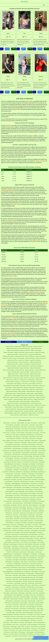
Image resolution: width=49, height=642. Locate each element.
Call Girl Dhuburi (41, 501)
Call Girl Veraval (7, 632)
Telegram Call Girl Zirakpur (35, 375)
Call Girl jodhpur (20, 530)
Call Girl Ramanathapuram (25, 596)
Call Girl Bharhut (25, 475)
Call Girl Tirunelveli (41, 624)
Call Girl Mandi (9, 559)
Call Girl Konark (28, 546)
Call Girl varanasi (19, 630)
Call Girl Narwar (8, 575)
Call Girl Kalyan (7, 534)
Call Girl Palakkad (31, 579)
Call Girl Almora (40, 436)
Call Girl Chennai (9, 379)
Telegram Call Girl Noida (7, 358)
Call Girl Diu (19, 505)
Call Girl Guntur (15, 514)
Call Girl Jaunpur (15, 528)
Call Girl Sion (43, 614)
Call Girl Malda (15, 557)
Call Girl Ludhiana (25, 430)
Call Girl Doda (25, 505)
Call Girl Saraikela (30, 604)
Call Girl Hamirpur (9, 518)
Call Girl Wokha (37, 634)
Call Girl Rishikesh (24, 436)
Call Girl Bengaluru (42, 471)
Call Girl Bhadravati (31, 473)
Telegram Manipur (30, 393)
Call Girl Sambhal (31, 602)
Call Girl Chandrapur (35, 487)
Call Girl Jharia (42, 528)
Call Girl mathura (23, 561)
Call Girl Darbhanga (24, 495)
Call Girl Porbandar (39, 587)
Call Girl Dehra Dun (26, 497)
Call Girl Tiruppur (13, 626)
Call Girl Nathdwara (23, 575)
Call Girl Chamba (39, 485)
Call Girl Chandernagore (7, 487)
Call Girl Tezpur (6, 622)
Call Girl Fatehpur (30, 509)
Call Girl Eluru (29, 507)
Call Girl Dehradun (39, 434)
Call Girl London (6, 432)
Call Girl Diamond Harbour (18, 503)
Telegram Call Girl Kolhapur (10, 366)
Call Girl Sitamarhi (20, 616)
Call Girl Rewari (27, 598)
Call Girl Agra (27, 422)
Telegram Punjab (32, 395)
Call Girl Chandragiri (26, 487)
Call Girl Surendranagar (24, 620)
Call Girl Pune (39, 383)
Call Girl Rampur (34, 596)
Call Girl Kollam (21, 546)
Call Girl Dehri (33, 497)
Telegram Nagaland (16, 395)
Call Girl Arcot (19, 462)
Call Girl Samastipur (15, 602)
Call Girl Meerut (17, 442)
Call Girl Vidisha (14, 632)
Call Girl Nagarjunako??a (18, 571)
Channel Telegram (8, 407)
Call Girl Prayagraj (16, 589)
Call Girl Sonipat (23, 618)
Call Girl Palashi (9, 581)
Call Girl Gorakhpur (24, 424)
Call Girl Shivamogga (10, 612)
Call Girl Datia (40, 495)
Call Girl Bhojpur (29, 477)
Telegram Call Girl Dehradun (13, 375)
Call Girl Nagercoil (34, 571)
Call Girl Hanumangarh (24, 518)
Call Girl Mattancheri (32, 561)
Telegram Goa (32, 389)
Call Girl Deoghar (40, 497)
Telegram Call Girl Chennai (27, 346)
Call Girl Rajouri (16, 596)
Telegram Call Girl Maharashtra (24, 348)
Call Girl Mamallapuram (32, 557)
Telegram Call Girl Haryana (23, 360)
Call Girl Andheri (39, 379)
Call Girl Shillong (33, 610)
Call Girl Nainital (8, 436)
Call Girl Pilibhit (23, 587)
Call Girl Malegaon (22, 557)
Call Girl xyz (43, 634)
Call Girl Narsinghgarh (39, 573)
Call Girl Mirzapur (25, 563)
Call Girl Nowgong (39, 577)
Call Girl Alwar (32, 458)
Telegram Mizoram (8, 395)
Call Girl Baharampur (8, 464)
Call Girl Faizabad (15, 509)
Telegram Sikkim (6, 397)
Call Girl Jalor (9, 526)
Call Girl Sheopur (25, 610)
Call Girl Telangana (17, 383)
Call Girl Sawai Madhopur (31, 606)
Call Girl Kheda (6, 544)
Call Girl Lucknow (39, 424)
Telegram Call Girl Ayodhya (35, 368)
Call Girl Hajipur (17, 516)
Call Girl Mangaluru (39, 559)
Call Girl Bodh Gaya (24, 481)
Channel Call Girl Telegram (18, 407)
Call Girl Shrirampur (38, 612)
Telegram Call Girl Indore (36, 364)
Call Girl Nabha (25, 569)
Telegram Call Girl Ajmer (30, 356)
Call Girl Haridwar (32, 436)
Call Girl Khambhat (8, 542)
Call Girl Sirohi (7, 616)
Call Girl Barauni (40, 467)
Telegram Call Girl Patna (8, 377)
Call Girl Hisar (30, 520)
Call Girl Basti (5, 471)
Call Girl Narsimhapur (29, 573)
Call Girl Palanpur (39, 579)
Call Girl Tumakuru (34, 626)
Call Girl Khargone (40, 542)
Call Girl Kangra (8, 536)
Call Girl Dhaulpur (25, 501)
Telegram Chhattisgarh (16, 389)
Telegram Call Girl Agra (19, 370)
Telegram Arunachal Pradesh (29, 387)
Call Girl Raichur (21, 593)
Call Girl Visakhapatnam (10, 430)
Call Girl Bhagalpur (39, 473)
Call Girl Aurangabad (25, 446)
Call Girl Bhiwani (22, 477)
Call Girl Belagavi (34, 471)
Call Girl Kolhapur (34, 440)
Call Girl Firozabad (41, 422)
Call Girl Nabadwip (17, 569)
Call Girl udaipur (42, 626)
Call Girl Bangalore (39, 426)
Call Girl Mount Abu (16, 446)
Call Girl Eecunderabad (32, 442)
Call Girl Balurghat (26, 465)
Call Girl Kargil (21, 538)
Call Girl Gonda (23, 512)
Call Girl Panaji (31, 581)
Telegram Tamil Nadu (14, 397)
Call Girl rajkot (33, 595)
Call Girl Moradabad (10, 565)
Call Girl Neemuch (8, 577)
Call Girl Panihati (10, 583)
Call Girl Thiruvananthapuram (39, 622)
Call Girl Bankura (41, 465)
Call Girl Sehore (40, 606)
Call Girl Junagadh (34, 530)
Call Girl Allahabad (9, 424)
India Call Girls (24, 1)
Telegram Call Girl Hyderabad (35, 354)
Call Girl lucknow (15, 552)
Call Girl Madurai (41, 553)
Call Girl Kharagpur (32, 542)
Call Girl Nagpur (32, 381)
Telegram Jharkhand (22, 391)
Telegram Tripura (31, 397)
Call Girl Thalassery (14, 622)
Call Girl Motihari (31, 565)
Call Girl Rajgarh (26, 595)
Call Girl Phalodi (42, 585)
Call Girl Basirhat (39, 469)
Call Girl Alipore (17, 458)
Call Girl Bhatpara (32, 475)
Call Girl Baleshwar (40, 464)
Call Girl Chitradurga (30, 491)
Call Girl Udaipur (28, 432)
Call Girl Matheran (16, 561)
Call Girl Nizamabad (25, 577)
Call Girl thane (21, 622)
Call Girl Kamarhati (15, 534)
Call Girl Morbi (17, 565)
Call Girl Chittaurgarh (39, 491)
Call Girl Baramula (17, 467)
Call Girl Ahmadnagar (28, 456)
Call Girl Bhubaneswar (16, 448)
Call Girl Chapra (42, 487)
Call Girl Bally (19, 465)
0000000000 (8, 341)
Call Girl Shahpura (39, 608)
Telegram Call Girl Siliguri (18, 377)
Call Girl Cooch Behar (23, 493)
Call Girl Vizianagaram (13, 634)
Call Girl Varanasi (40, 446)
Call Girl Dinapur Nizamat (37, 503)
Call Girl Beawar (18, 471)
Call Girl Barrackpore (24, 469)
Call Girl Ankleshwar (33, 448)
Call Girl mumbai (39, 565)
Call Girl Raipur (18, 438)
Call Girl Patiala (21, 585)
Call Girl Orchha (15, 579)
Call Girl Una (5, 630)
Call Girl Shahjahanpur (31, 608)
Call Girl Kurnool (8, 550)
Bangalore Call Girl (9, 346)
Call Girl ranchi (42, 596)
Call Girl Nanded (21, 573)
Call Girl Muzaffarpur (41, 567)
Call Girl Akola (42, 456)
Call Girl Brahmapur (39, 481)
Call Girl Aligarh (17, 424)
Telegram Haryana (39, 389)
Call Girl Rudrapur (9, 600)
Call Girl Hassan (8, 520)
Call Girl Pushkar (39, 591)
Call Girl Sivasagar (40, 616)
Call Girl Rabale (6, 593)
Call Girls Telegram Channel (35, 403)
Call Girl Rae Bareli (14, 593)
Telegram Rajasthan (40, 395)
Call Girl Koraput (35, 546)
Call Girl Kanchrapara (33, 534)
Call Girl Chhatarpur (29, 489)
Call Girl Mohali (35, 385)
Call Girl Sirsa (13, 616)
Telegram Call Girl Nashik (8, 352)
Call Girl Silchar (23, 614)
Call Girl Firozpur (8, 510)
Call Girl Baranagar (25, 467)
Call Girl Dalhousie (9, 495)
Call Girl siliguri (30, 614)
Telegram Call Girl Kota (29, 352)
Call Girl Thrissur (15, 624)
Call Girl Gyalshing (9, 516)
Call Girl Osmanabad (23, 579)
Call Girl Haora (33, 518)
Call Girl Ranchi (14, 440)
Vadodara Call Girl (17, 346)
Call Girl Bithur (16, 481)
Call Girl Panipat (17, 583)
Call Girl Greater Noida (30, 512)
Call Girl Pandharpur (38, 581)
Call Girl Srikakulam (31, 618)
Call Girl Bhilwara (8, 477)
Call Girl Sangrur (15, 604)
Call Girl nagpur (42, 571)
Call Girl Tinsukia (23, 624)
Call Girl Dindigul (6, 505)
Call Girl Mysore (24, 442)
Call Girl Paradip (31, 583)
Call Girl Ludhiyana (31, 552)
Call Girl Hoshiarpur (10, 522)
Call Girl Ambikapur (9, 460)
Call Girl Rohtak (42, 598)
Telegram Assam (39, 387)
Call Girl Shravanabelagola (28, 612)
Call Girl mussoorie (22, 567)
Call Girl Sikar (16, 614)
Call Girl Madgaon (17, 553)
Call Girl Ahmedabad (10, 381)
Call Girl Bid (13, 479)
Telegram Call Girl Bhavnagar (13, 371)
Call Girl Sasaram (8, 606)
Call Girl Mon (38, 563)
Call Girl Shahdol (22, 608)
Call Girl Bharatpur (17, 475)
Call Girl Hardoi (39, 518)
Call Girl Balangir (32, 464)
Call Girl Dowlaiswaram (33, 505)
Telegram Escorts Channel (40, 405)
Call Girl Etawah (8, 509)
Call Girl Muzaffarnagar (31, 567)
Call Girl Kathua (16, 540)
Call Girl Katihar (23, 540)
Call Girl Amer (17, 460)
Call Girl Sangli (9, 604)
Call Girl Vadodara (32, 383)
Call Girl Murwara (14, 567)
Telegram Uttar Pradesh (40, 397)
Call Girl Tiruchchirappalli (32, 624)
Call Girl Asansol (26, 462)
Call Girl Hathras (15, 520)
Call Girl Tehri (39, 620)
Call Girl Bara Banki (9, 467)
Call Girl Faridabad (20, 422)
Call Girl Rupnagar (17, 600)
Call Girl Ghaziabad (16, 426)
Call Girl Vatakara (34, 630)
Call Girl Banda (34, 465)
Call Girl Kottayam (7, 548)
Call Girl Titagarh (20, 626)
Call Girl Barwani (32, 469)
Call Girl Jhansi (32, 424)
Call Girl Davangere (17, 497)
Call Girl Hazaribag (23, 520)
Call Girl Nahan (7, 573)
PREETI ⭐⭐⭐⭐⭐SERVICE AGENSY (41, 636)
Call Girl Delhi (22, 385)
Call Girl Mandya (30, 559)
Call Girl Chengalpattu (11, 489)
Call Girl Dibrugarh (27, 503)
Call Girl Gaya (41, 510)
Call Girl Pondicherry (30, 434)
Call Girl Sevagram (15, 608)
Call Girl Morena (24, 565)
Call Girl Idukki (24, 522)
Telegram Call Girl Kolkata (19, 352)
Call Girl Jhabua (22, 528)
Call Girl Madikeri (33, 553)
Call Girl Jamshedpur (7, 528)
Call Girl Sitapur (27, 616)
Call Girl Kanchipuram (23, 534)
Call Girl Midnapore (17, 563)
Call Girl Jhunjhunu (7, 530)
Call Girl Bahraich (17, 464)
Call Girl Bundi (41, 483)
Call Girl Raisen (42, 593)
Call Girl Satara (16, 606)
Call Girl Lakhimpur (32, 550)
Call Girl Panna (24, 583)
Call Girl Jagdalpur (20, 524)
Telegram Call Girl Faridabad (13, 368)
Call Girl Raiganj (28, 593)
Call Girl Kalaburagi (24, 532)
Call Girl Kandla (41, 534)
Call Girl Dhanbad (31, 499)
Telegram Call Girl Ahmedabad (13, 350)
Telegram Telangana (23, 397)
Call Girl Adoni (20, 456)
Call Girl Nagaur (27, 571)
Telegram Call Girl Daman (35, 371)
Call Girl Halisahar (39, 516)
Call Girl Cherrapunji (20, 489)
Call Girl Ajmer (29, 385)
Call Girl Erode (35, 507)
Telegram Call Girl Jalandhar (35, 360)
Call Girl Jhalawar (29, 528)
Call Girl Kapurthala (7, 538)
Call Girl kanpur (40, 536)
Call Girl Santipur (23, 604)
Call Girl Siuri (33, 616)
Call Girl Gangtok (34, 510)
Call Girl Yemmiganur (23, 636)
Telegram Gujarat (25, 389)
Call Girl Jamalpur (23, 526)
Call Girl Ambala (25, 448)
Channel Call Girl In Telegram (30, 407)
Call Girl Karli (36, 538)
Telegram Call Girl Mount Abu (35, 362)
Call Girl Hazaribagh (9, 442)
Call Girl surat (16, 620)
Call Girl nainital (14, 573)
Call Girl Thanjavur (28, 622)
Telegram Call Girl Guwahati (8, 356)
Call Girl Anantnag (7, 462)
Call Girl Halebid (31, 516)
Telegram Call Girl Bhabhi (25, 401)
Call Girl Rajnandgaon (8, 596)
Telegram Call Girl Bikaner (24, 362)
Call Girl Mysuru (9, 569)
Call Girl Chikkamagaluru (20, 491)
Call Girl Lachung (24, 550)
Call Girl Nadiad (31, 569)
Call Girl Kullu (32, 548)
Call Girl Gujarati (8, 387)
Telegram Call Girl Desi (35, 401)
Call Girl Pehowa (34, 585)
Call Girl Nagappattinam (8, 571)
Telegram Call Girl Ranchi (25, 350)
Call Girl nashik (15, 575)
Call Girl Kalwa (40, 532)
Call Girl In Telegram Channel (9, 405)
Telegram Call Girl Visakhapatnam (36, 366)
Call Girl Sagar (24, 600)
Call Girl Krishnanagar (24, 548)
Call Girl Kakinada (15, 532)
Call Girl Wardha (30, 634)
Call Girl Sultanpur (7, 448)
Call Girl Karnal (43, 538)
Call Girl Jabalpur (42, 440)
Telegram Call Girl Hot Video (12, 403)
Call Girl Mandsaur (23, 559)
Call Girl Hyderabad (7, 385)
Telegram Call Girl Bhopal (40, 377)
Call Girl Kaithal (9, 532)
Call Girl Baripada (8, 469)
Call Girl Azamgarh (34, 462)
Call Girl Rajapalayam (18, 595)
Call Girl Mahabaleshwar (8, 555)
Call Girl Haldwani (24, 516)
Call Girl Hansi (16, 518)
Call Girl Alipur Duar (24, 458)
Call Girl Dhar (38, 499)
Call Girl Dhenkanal (33, 501)
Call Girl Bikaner (27, 450)
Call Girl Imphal (30, 522)
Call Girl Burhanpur (17, 485)
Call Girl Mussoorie (16, 436)
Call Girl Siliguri (27, 440)
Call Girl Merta (10, 563)
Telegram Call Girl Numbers (38, 399)
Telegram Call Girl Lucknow (13, 373)
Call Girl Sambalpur (23, 602)
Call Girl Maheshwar (42, 555)
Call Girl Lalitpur (40, 550)
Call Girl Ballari (7, 465)
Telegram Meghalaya (39, 393)
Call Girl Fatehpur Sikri (39, 509)
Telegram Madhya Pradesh (10, 393)
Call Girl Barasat (33, 467)
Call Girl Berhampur (9, 473)
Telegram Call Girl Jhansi (30, 370)
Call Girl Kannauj (15, 536)
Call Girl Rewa (20, 598)
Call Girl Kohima (36, 544)
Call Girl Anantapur (39, 460)
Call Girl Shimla (25, 438)
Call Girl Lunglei (38, 552)
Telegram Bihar (8, 389)
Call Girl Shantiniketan (17, 610)
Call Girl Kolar (42, 544)
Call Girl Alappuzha (9, 458)
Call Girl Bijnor (34, 479)
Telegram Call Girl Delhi (19, 356)
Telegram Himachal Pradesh (11, 391)
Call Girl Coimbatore (20, 432)
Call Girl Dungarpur (8, 507)
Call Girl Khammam (16, 542)
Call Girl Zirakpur (33, 446)
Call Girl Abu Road (8, 446)
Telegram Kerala (39, 391)
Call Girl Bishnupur (9, 481)
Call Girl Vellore (42, 630)
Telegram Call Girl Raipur (24, 368)
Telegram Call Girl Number (14, 401)
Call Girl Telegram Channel (24, 403)
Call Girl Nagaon (38, 569)
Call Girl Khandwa (24, 542)
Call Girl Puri (13, 591)
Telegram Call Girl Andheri (36, 348)
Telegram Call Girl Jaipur (30, 358)
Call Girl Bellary (20, 450)
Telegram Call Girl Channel (28, 405)
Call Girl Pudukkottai (33, 589)
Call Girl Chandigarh (33, 428)
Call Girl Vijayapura (21, 632)
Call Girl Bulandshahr (25, 483)
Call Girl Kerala (25, 383)
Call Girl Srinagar (38, 618)
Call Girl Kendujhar (30, 540)
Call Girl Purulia (27, 591)
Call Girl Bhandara (9, 475)
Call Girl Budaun (7, 483)
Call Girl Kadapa (42, 530)
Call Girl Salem (7, 602)
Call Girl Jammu (39, 438)
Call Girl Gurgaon (23, 426)
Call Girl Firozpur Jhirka (16, 510)
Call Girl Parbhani (38, 583)
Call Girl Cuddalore (32, 493)
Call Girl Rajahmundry (8, 595)
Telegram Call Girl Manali (41, 358)
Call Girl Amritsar (32, 430)
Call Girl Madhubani (26, 553)
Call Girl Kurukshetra (16, 550)
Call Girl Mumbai (22, 379)
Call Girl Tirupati (6, 626)
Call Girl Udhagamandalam (16, 628)
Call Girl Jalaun (35, 524)
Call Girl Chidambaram (9, 491)
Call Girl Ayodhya (13, 450)
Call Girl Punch (41, 589)
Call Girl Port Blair (8, 589)
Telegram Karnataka (31, 391)
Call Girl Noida (42, 385)
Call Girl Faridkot (22, 509)
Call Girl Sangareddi (40, 602)
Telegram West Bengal (18, 399)
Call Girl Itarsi (13, 524)
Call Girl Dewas (17, 499)
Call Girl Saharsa (39, 600)
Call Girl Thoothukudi (7, 624)
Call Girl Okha (8, 579)
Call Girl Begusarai (26, 471)
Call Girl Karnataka (25, 381)
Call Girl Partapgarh (7, 585)
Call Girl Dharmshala (17, 501)
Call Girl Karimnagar (29, 538)
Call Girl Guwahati (15, 385)
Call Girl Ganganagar (26, 510)
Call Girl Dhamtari (24, 499)
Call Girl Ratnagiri (13, 598)
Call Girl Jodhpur (36, 432)
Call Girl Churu (16, 493)
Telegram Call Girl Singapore (24, 364)
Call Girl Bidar (19, 479)
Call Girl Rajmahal (40, 595)
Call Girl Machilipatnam (8, 553)
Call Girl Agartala (40, 448)
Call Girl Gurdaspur (23, 514)
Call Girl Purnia (20, 591)
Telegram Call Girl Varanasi (35, 373)
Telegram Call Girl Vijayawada (23, 366)
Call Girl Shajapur (8, 610)
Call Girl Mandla (15, 559)
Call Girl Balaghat (24, 464)
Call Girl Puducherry (24, 589)
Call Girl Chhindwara (38, 489)
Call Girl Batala (12, 471)
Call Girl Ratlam (6, 598)
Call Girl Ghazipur (8, 512)
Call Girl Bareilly (34, 422)
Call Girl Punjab (24, 444)
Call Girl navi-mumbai (31, 575)
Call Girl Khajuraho (39, 540)
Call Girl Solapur (39, 444)
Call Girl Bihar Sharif (27, 479)
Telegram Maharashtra (21, 393)
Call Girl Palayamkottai (17, 581)
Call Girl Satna (22, 606)
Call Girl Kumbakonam (40, 548)
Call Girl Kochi (42, 432)
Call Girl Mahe (26, 555)
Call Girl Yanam (8, 636)
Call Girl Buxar (24, 485)
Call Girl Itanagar (6, 524)
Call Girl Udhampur (26, 628)
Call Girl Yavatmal (15, 636)
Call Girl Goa (15, 379)
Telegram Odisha (24, 395)
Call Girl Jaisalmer (28, 524)
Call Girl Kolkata (10, 383)
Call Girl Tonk (27, 626)
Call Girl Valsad (12, 630)
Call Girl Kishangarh (13, 544)
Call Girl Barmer (16, 469)
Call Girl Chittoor (8, 493)
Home (44, 4)
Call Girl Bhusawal (7, 479)
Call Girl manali (40, 557)
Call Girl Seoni (7, 608)
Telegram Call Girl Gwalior (29, 377)
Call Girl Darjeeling (33, 495)
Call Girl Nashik (39, 381)
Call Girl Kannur (33, 536)
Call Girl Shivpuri (18, 612)
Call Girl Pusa (33, 591)
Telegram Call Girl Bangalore (18, 358)
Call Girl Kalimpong (32, 532)
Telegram (7, 48)
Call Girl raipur (35, 593)
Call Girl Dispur (14, 505)
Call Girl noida (32, 577)
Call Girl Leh (9, 552)
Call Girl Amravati (23, 460)
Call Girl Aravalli (6, 450)
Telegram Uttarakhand (8, 399)
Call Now (1, 49)
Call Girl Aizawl (36, 456)
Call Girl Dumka (42, 505)
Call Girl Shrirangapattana (8, 614)
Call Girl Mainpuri (8, 557)
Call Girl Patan (15, 585)
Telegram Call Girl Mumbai (12, 348)
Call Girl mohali (32, 563)
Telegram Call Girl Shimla (12, 360)
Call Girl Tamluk (33, 620)
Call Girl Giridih (16, 512)
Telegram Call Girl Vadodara (12, 354)
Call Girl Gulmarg (39, 512)
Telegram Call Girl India (28, 399)
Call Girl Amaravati (39, 458)
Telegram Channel (19, 405)
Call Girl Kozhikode (15, 548)
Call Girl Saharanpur (32, 600)
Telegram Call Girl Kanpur (40, 370)
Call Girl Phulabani (15, 587)
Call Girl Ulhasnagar (41, 628)
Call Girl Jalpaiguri (15, 526)
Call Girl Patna (21, 440)
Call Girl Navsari (40, 575)
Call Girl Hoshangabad (38, 520)
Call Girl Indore (9, 434)
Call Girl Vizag (6, 634)
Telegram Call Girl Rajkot (40, 352)
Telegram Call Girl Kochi (24, 375)
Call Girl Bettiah (17, 473)
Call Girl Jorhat (27, 530)
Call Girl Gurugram (31, 514)
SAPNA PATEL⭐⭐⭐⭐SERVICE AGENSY (40, 638)
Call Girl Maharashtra (30, 379)
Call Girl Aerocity (31, 426)
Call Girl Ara (13, 462)
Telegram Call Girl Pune (24, 354)
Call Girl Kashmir (9, 540)
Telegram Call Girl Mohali (40, 356)
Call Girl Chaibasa (31, 485)
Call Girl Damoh (17, 495)
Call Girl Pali (24, 581)
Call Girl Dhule (9, 503)
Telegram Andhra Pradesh (18, 387)
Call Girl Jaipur (17, 381)
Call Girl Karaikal (14, 538)
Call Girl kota (42, 546)
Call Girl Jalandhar (9, 444)
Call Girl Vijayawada (7, 440)
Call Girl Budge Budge (16, 483)
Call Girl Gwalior (39, 514)
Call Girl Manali (32, 438)
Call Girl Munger (6, 567)
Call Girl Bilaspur (41, 479)
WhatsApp (13, 48)
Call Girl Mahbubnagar (17, 555)
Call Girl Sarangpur (38, 604)
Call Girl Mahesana (33, 555)
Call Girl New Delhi (16, 577)
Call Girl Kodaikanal (28, 544)
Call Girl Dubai (40, 430)
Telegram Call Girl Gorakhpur (8, 370)
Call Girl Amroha (31, 460)
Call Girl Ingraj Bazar (38, 522)
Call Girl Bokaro (31, 481)
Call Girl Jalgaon (42, 524)
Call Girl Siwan (9, 618)
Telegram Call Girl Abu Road (12, 364)
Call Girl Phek (8, 587)
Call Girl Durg (15, 507)
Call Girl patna (28, 585)
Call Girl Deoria (10, 499)
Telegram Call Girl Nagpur (36, 350)
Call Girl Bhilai (40, 475)
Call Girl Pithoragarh (11, 438)
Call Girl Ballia (13, 465)
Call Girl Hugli (17, 522)
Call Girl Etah (41, 507)
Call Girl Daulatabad (9, 497)
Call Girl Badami (41, 462)
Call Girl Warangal (22, 634)
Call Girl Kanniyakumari (24, 536)
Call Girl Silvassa (36, 614)
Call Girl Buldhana (33, 483)
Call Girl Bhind (15, 477)
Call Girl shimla (40, 610)
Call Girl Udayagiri (6, 628)
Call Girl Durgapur (22, 507)
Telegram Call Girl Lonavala (12, 362)
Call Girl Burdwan (9, 485)
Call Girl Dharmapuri (8, 501)
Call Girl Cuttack (40, 493)
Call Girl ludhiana (23, 552)
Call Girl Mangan (8, 561)
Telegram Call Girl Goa (37, 346)
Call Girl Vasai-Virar (27, 630)
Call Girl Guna (9, 514)
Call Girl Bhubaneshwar (38, 477)
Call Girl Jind (13, 530)
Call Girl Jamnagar (38, 526)
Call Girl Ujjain (34, 628)
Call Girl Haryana (17, 444)
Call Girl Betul (23, 473)
